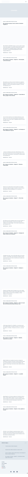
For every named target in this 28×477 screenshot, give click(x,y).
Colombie (7, 21)
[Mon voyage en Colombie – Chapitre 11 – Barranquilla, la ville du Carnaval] (14, 71)
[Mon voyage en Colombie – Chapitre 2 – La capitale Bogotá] (14, 385)
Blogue (4, 21)
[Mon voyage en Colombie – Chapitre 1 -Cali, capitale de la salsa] (14, 420)
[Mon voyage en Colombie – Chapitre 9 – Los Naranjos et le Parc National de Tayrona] (14, 141)
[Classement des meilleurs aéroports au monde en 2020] (3, 449)
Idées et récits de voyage (13, 21)
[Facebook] (11, 472)
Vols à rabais (4, 463)
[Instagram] (17, 472)
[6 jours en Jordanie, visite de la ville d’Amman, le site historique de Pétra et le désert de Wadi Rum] (3, 453)
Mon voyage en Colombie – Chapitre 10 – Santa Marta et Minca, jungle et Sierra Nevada (15, 457)
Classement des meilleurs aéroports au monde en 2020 (13, 449)
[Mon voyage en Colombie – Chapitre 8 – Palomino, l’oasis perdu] (14, 176)
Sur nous (3, 466)
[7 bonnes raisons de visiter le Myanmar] (3, 446)
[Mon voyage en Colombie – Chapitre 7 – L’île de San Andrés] (14, 210)
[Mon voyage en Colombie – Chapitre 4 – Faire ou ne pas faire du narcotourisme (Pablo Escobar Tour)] (14, 314)
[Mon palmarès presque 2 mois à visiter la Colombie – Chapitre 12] (14, 35)
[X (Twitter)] (14, 472)
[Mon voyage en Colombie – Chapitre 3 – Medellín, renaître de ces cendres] (14, 349)
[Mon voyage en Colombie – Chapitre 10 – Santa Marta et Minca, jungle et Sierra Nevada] (14, 106)
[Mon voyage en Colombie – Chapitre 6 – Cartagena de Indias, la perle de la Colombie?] (14, 245)
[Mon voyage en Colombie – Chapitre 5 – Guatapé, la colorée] (14, 279)
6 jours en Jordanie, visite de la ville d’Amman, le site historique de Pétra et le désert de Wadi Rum (15, 453)
